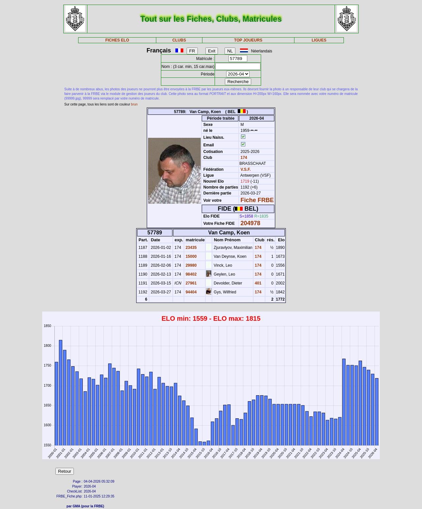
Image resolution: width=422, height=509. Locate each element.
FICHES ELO (117, 40)
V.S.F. (246, 169)
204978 (250, 223)
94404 (191, 292)
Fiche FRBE (257, 200)
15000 (191, 256)
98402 (191, 274)
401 (257, 283)
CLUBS (179, 40)
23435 (191, 247)
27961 (191, 283)
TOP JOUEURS (248, 40)
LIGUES (319, 40)
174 (243, 157)
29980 (191, 265)
